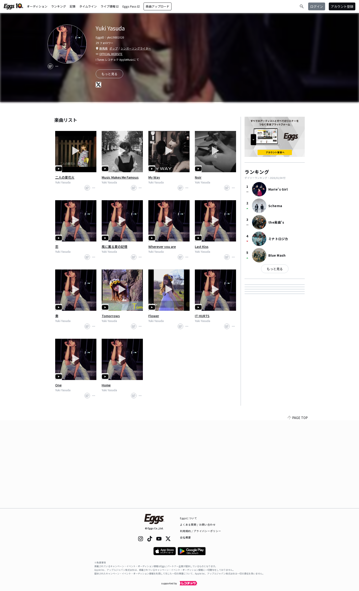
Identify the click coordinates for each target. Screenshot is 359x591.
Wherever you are (162, 246)
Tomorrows (111, 316)
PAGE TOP (298, 505)
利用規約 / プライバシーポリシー (200, 531)
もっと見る (275, 268)
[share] (50, 66)
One (58, 385)
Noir (198, 177)
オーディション (37, 6)
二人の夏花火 (64, 177)
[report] (57, 66)
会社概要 (185, 537)
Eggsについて (188, 518)
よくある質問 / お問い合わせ (198, 524)
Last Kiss (201, 246)
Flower (153, 316)
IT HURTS (202, 316)
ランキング (58, 6)
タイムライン (88, 6)
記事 (73, 6)
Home (106, 385)
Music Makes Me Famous (120, 177)
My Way (154, 177)
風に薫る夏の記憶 (114, 246)
